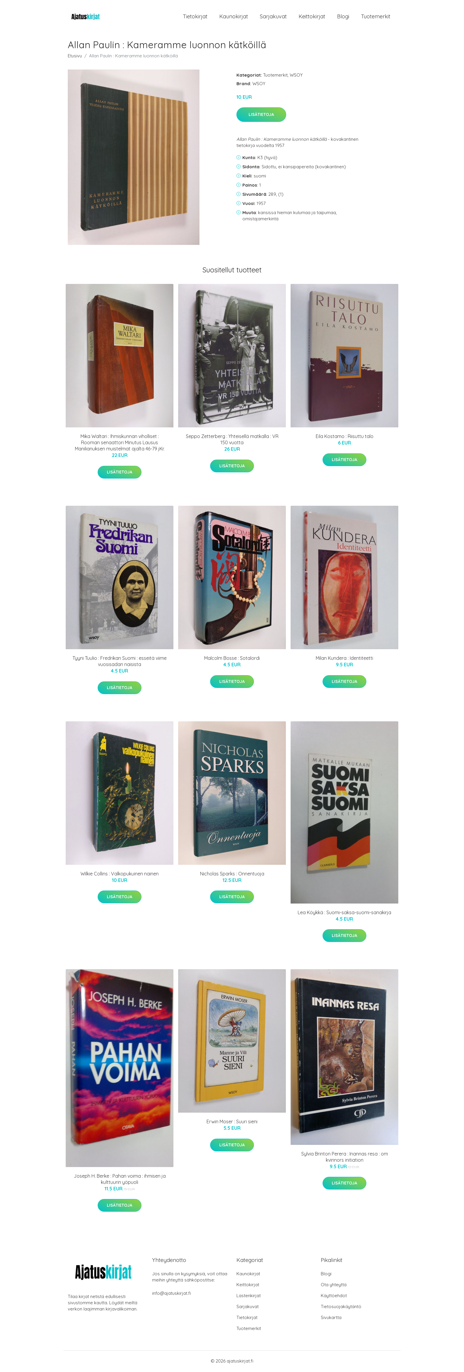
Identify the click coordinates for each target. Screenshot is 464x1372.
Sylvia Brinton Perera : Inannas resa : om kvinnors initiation (344, 1158)
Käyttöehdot (334, 1296)
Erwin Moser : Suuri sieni (232, 1123)
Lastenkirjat (248, 1296)
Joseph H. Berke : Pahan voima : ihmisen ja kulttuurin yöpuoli (120, 1180)
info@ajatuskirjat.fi (171, 1294)
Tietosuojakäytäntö (341, 1307)
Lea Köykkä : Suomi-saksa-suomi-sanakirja (344, 913)
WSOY (296, 76)
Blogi (343, 17)
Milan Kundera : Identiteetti (344, 659)
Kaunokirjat (233, 17)
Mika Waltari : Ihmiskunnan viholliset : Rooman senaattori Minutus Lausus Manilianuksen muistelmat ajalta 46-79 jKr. (120, 443)
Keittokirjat (312, 17)
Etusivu (75, 56)
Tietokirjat (195, 17)
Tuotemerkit (375, 17)
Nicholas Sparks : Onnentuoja (232, 875)
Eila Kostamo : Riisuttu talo (344, 437)
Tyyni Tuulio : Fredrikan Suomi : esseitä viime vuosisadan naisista (119, 662)
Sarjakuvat (273, 17)
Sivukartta (331, 1318)
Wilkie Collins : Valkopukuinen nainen (119, 875)
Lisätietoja (261, 115)
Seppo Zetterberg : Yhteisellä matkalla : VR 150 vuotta (232, 440)
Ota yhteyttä (334, 1285)
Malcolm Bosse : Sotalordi (232, 659)
